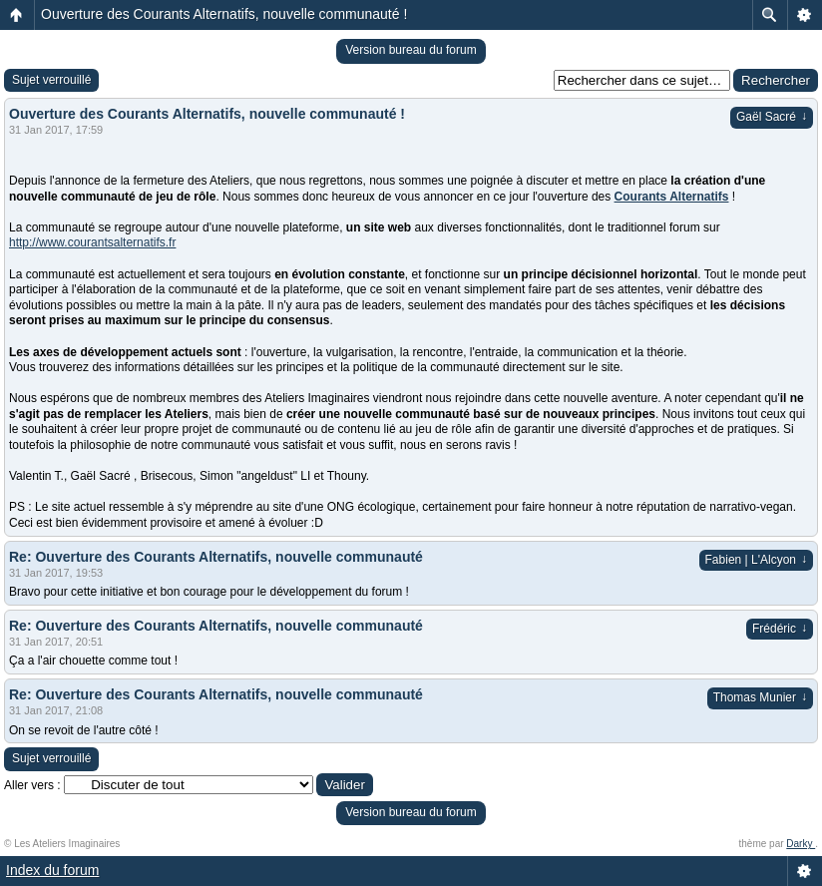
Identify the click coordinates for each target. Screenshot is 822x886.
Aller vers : (32, 785)
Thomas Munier (760, 697)
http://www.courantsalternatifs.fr (92, 242)
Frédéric (779, 629)
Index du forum (52, 870)
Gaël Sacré (771, 117)
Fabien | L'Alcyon (756, 560)
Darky (800, 843)
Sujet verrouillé (51, 80)
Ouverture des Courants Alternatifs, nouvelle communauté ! (224, 14)
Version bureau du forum (410, 50)
